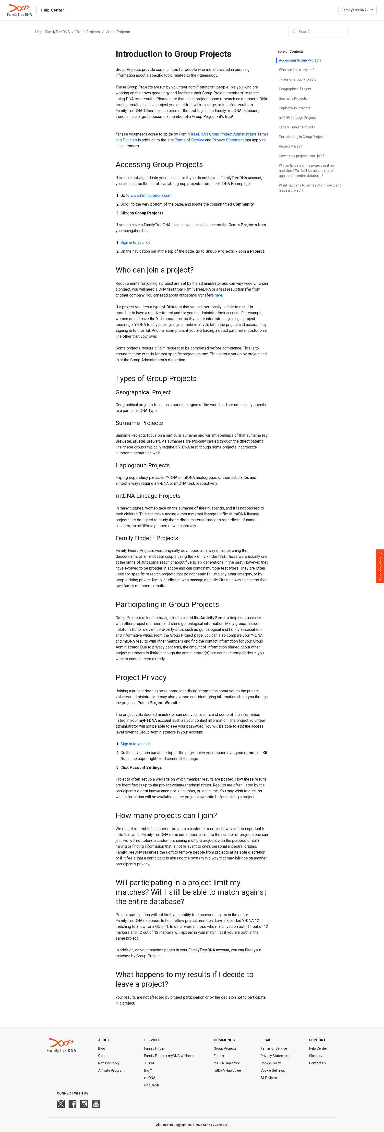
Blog (101, 1048)
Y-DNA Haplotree (227, 1063)
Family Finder (154, 1048)
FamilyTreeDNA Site (357, 10)
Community (224, 1040)
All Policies (269, 1078)
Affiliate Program (111, 1070)
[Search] (318, 31)
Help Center (318, 1048)
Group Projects (88, 32)
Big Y (148, 1070)
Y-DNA (149, 1063)
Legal (266, 1040)
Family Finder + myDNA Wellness (169, 1056)
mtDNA (150, 1078)
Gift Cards (152, 1085)
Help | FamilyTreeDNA (52, 32)
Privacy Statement (275, 1056)
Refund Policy (109, 1063)
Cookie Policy (271, 1063)
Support (317, 1040)
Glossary (315, 1056)
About (104, 1040)
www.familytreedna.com (151, 195)
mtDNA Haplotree (227, 1070)
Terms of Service (274, 1048)
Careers (104, 1056)
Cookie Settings (273, 1070)
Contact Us (317, 1063)
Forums (220, 1056)
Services (152, 1040)
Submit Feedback (380, 566)
